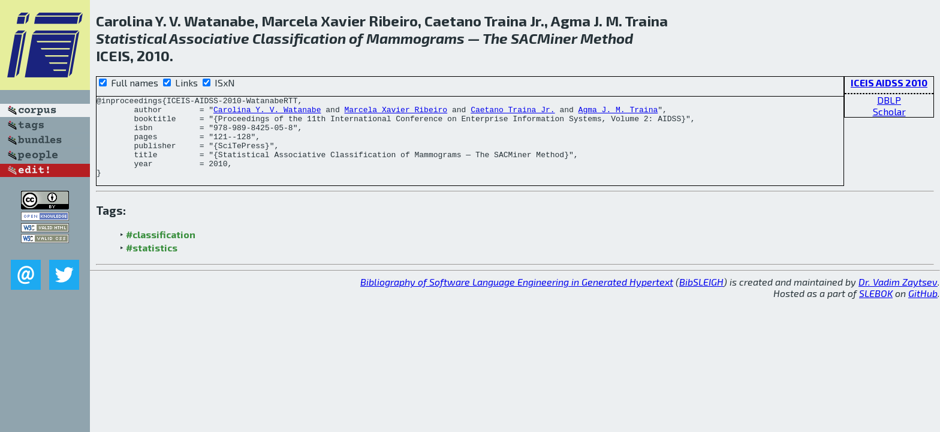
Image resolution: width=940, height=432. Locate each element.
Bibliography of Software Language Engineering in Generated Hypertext (516, 298)
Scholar (889, 111)
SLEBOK (876, 309)
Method (606, 38)
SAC (524, 38)
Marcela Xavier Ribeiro (395, 112)
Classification (299, 38)
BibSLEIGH (701, 298)
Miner (557, 38)
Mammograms (415, 38)
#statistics (151, 263)
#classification (160, 250)
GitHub (923, 309)
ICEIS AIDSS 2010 (889, 82)
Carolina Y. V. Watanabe (267, 112)
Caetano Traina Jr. (513, 112)
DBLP (889, 100)
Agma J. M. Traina (618, 112)
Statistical (131, 38)
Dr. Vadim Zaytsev (898, 298)
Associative (209, 38)
